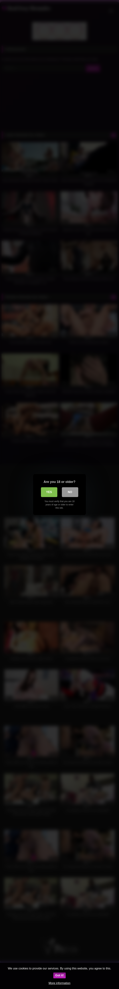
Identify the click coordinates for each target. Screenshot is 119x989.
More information (59, 983)
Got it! (59, 975)
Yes (49, 492)
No (70, 492)
